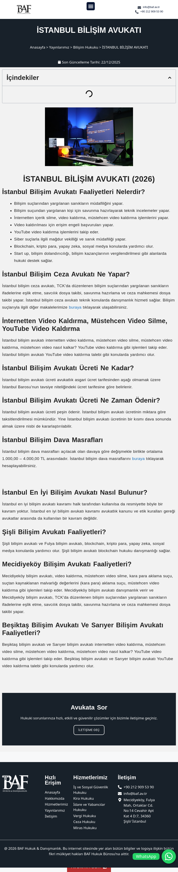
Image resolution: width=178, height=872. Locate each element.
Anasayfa (37, 47)
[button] (91, 6)
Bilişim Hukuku (85, 47)
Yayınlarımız (59, 47)
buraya (75, 307)
